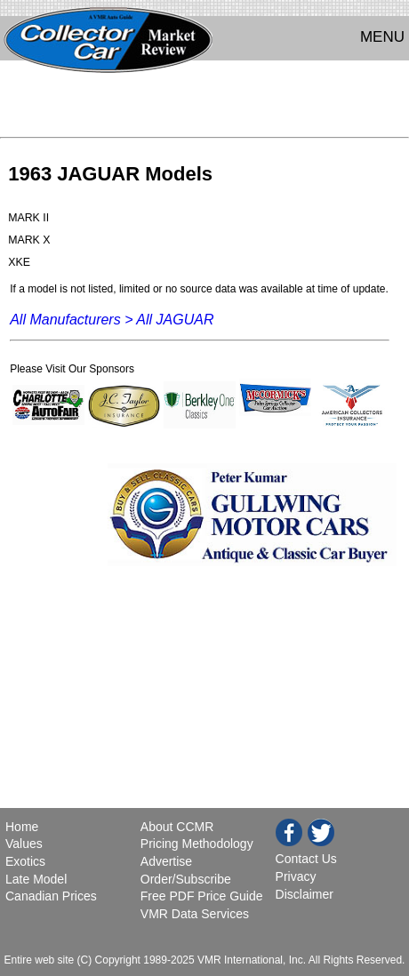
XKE (19, 262)
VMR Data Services (194, 914)
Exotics (25, 861)
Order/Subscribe (185, 879)
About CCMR (176, 827)
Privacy (296, 876)
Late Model (36, 879)
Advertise (166, 861)
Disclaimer (304, 894)
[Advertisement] (204, 103)
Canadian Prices (51, 896)
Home (23, 827)
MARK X (29, 240)
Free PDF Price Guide (201, 896)
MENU (382, 36)
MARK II (28, 218)
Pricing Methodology (196, 843)
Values (24, 843)
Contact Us (306, 859)
